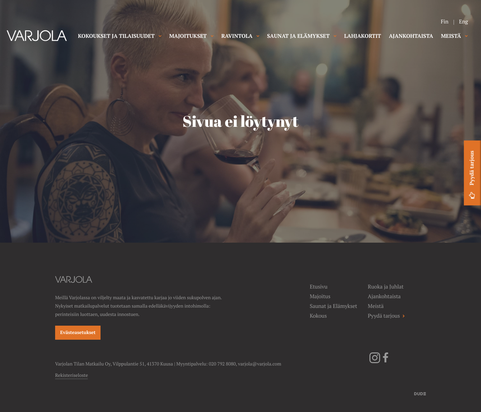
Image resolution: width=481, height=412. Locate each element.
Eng (463, 21)
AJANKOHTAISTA (411, 35)
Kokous (318, 315)
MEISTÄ (451, 35)
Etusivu (318, 286)
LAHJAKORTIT (362, 35)
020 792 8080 (222, 364)
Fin (444, 21)
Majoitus (320, 296)
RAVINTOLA (237, 35)
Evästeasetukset (78, 333)
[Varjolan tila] (37, 39)
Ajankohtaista (384, 296)
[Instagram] (374, 362)
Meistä (375, 306)
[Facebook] (385, 362)
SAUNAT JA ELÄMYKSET (298, 35)
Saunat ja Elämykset (333, 306)
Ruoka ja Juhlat (386, 286)
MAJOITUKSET (188, 35)
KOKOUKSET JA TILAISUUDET (116, 35)
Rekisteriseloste (71, 376)
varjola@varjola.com (259, 364)
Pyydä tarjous (471, 176)
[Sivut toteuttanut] (420, 393)
